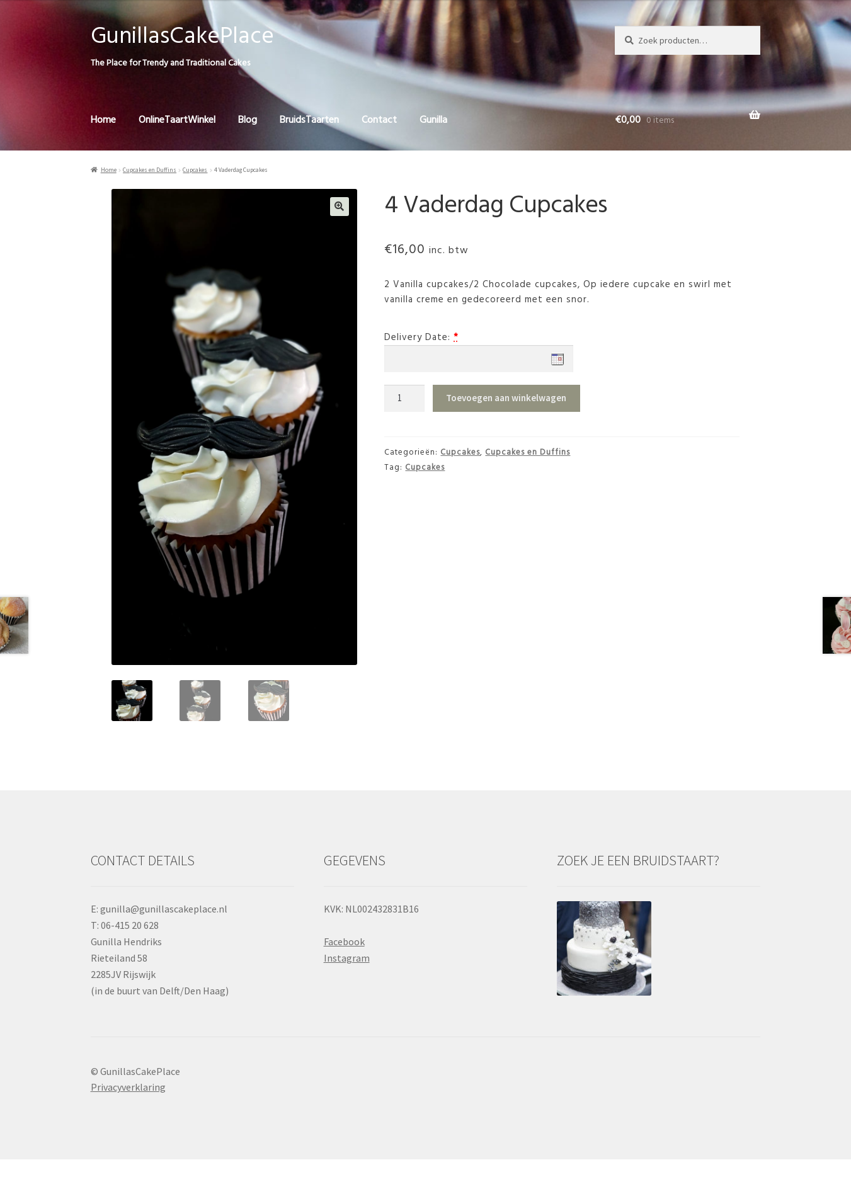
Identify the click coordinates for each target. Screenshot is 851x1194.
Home (103, 120)
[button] (339, 206)
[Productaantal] (404, 398)
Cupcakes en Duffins (149, 170)
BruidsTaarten (309, 120)
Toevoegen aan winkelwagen (506, 398)
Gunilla (433, 120)
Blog (247, 120)
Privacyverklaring (128, 1087)
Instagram (347, 958)
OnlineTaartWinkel (177, 120)
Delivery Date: (417, 337)
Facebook (344, 941)
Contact (379, 120)
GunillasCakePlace (182, 36)
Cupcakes (195, 170)
